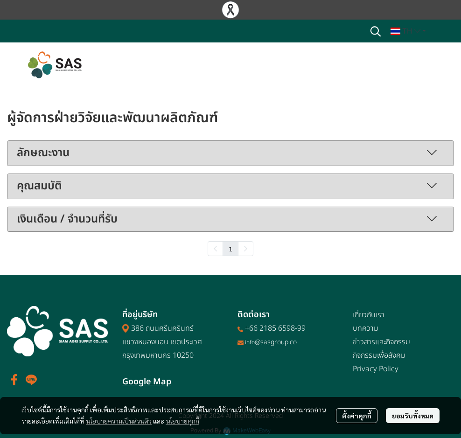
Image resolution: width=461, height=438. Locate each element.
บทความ (365, 328)
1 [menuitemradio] (230, 248)
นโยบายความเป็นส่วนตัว (119, 421)
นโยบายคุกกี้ (182, 421)
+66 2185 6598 (270, 328)
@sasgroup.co (276, 342)
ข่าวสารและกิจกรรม (381, 342)
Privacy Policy (375, 369)
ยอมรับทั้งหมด (412, 415)
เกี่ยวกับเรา (368, 314)
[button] (376, 31)
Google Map (146, 381)
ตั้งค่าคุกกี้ (356, 415)
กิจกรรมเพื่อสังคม (379, 355)
